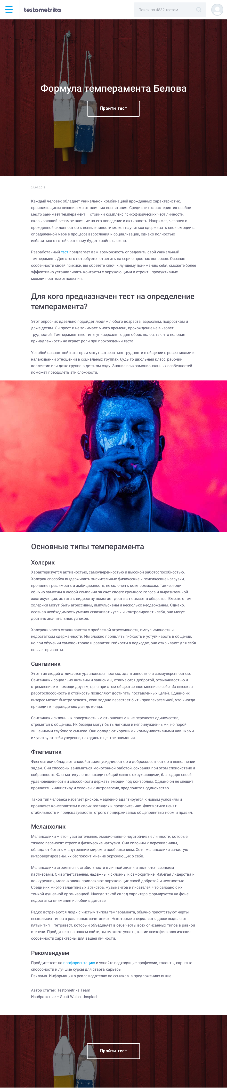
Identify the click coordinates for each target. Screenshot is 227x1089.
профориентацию (79, 962)
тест (64, 252)
